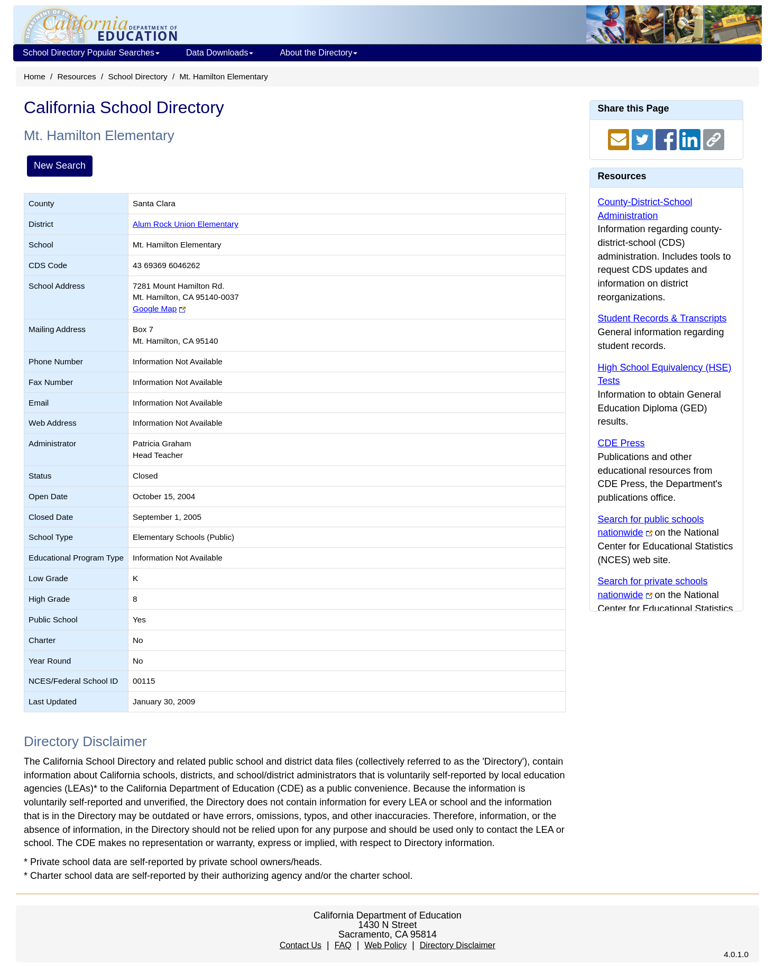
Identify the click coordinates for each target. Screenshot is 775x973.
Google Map (155, 308)
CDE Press (621, 443)
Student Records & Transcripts (662, 318)
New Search (60, 165)
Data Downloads (219, 52)
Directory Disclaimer (457, 945)
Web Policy (385, 945)
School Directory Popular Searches (91, 52)
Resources (77, 76)
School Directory (137, 76)
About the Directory (318, 52)
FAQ (343, 945)
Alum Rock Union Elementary (185, 223)
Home (34, 76)
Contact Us (300, 945)
